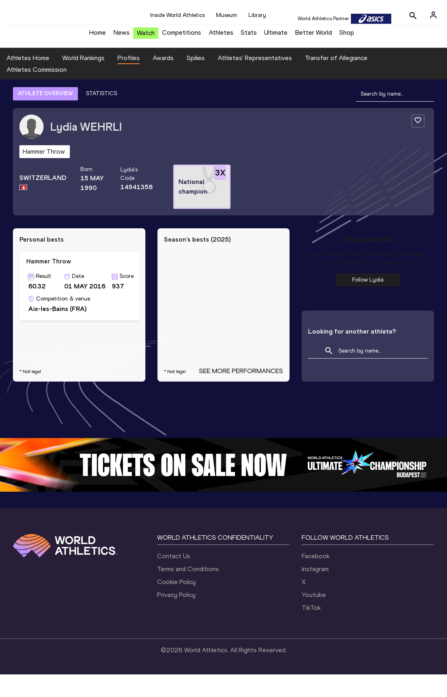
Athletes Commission (36, 92)
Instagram (315, 591)
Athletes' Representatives (255, 80)
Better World (313, 35)
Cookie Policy (176, 604)
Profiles (129, 80)
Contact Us (173, 578)
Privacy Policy (176, 617)
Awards (163, 80)
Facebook (315, 578)
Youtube (314, 617)
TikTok (311, 630)
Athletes (221, 35)
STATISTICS (101, 116)
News (121, 35)
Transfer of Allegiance (336, 80)
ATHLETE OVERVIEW (45, 116)
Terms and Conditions (188, 591)
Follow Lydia (368, 301)
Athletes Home (27, 80)
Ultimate (276, 35)
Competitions (181, 35)
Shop (346, 35)
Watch (146, 36)
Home (97, 35)
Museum (226, 15)
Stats (249, 35)
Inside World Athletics (177, 15)
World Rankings (83, 80)
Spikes (196, 80)
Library (257, 15)
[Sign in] (433, 15)
